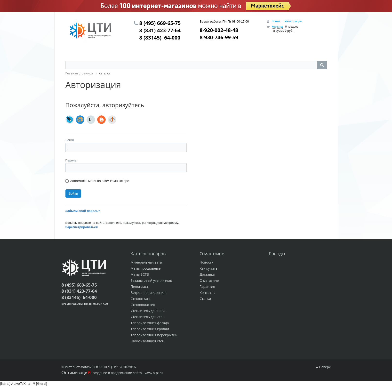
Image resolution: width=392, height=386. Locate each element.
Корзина (277, 26)
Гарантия (207, 286)
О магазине (209, 280)
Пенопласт (139, 286)
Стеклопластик (143, 304)
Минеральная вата (146, 262)
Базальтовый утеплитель (151, 280)
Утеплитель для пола (148, 310)
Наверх (323, 367)
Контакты (208, 292)
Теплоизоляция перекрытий (154, 335)
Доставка (207, 274)
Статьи (205, 298)
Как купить (209, 268)
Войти (276, 21)
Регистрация (293, 21)
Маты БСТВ (140, 274)
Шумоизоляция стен (147, 341)
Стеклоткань (141, 298)
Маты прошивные (146, 268)
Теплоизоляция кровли (150, 329)
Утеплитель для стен (148, 316)
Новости (207, 262)
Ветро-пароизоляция (148, 292)
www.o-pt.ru (154, 373)
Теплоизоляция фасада (150, 323)
